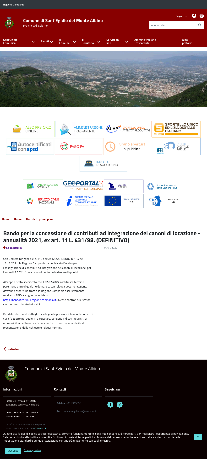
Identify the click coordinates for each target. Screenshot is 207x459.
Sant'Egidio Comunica (10, 41)
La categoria (14, 247)
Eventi (45, 41)
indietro (11, 349)
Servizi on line (112, 41)
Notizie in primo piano (40, 219)
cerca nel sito (157, 25)
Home (6, 219)
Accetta (13, 451)
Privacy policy (32, 450)
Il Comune (64, 41)
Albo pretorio (187, 41)
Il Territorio (88, 41)
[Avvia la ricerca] (200, 25)
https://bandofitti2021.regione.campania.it (29, 300)
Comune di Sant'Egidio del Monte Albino (63, 22)
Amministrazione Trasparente (145, 41)
